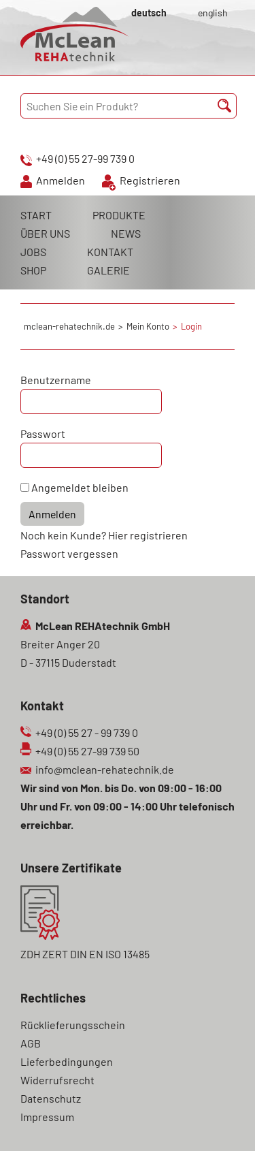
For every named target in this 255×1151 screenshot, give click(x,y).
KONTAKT (110, 251)
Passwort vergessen (69, 553)
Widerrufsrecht (57, 1079)
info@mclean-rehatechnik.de (104, 769)
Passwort (42, 433)
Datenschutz (50, 1098)
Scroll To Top (221, 1122)
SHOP (33, 270)
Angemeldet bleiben (80, 487)
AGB (30, 1043)
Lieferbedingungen (66, 1061)
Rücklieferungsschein (72, 1024)
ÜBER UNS (45, 233)
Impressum (47, 1116)
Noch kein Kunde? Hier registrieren (104, 535)
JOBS (33, 251)
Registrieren (150, 180)
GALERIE (108, 270)
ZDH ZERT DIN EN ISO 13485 (85, 953)
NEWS (126, 233)
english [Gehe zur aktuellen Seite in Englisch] (213, 12)
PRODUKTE (119, 214)
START (36, 214)
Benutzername (55, 379)
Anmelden (60, 180)
